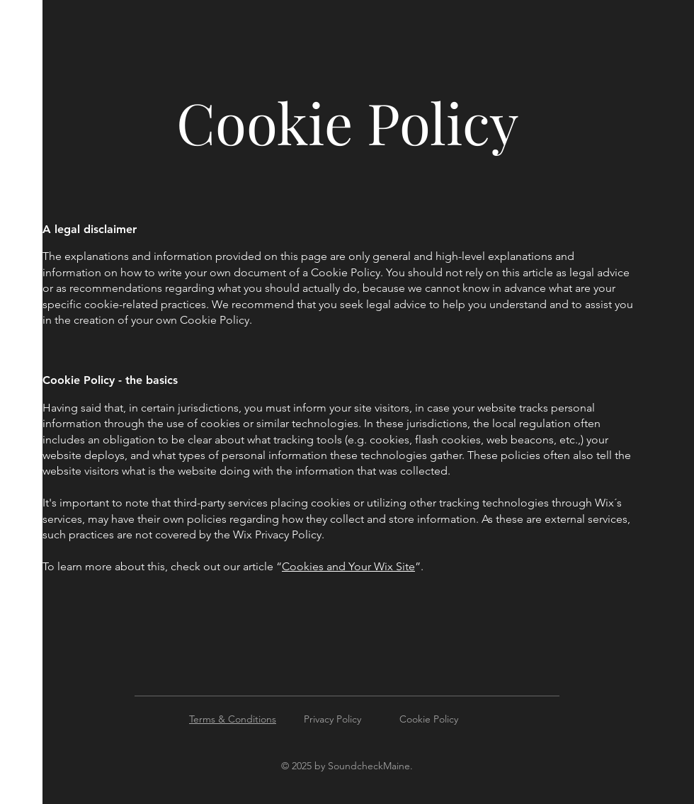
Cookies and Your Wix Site (348, 566)
